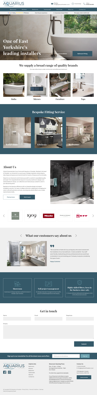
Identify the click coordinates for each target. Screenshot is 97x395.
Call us (87, 3)
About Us (70, 9)
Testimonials (47, 9)
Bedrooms (35, 9)
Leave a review (84, 377)
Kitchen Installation (61, 53)
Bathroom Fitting (82, 53)
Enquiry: (5, 323)
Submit (83, 344)
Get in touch (27, 197)
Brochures (59, 9)
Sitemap (41, 389)
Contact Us (82, 9)
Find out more (11, 197)
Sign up (85, 356)
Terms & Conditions (33, 389)
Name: (5, 315)
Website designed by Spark (9, 391)
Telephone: (69, 315)
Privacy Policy (25, 389)
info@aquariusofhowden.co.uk (61, 4)
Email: (36, 315)
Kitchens (24, 9)
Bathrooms (13, 9)
